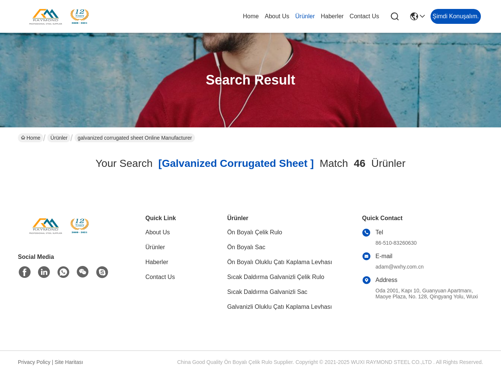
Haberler (332, 16)
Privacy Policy (34, 362)
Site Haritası (69, 362)
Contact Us (364, 16)
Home (251, 16)
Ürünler (305, 16)
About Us (277, 16)
